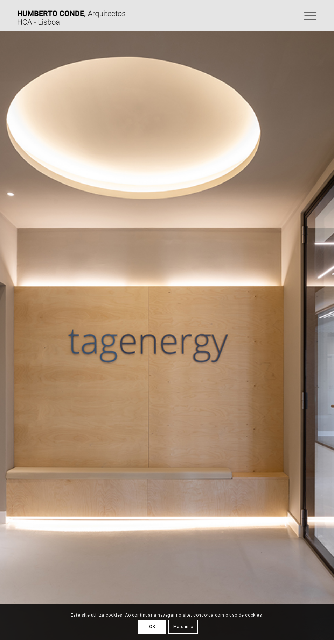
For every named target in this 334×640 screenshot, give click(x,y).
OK (152, 626)
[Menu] (306, 15)
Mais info (183, 626)
